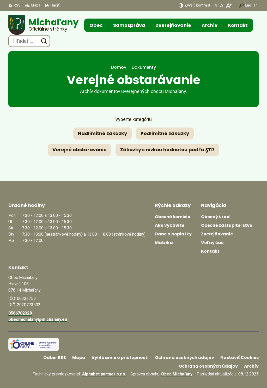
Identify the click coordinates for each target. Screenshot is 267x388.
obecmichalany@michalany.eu (37, 319)
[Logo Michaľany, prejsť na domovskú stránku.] (43, 25)
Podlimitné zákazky (165, 133)
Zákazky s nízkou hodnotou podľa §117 (167, 149)
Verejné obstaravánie (79, 149)
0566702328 (20, 313)
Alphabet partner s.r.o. (104, 374)
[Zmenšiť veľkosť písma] (216, 5)
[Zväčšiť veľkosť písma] (228, 5)
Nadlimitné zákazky (102, 133)
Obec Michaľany (176, 374)
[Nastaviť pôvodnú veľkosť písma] (221, 5)
